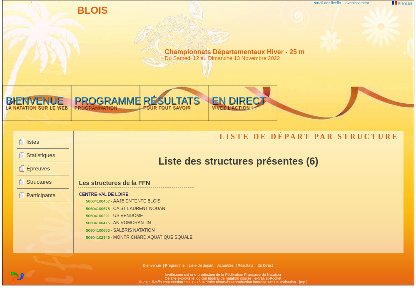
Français (402, 3)
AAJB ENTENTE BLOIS (137, 200)
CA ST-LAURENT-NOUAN (139, 208)
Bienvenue (152, 265)
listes (33, 142)
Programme (174, 265)
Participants (41, 195)
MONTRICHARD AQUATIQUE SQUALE (152, 237)
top (302, 282)
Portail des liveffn (327, 3)
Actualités (225, 265)
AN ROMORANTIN (132, 222)
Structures (39, 182)
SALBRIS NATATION (133, 230)
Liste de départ (201, 265)
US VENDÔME (128, 215)
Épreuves (38, 168)
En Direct (265, 265)
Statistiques (41, 155)
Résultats (246, 265)
